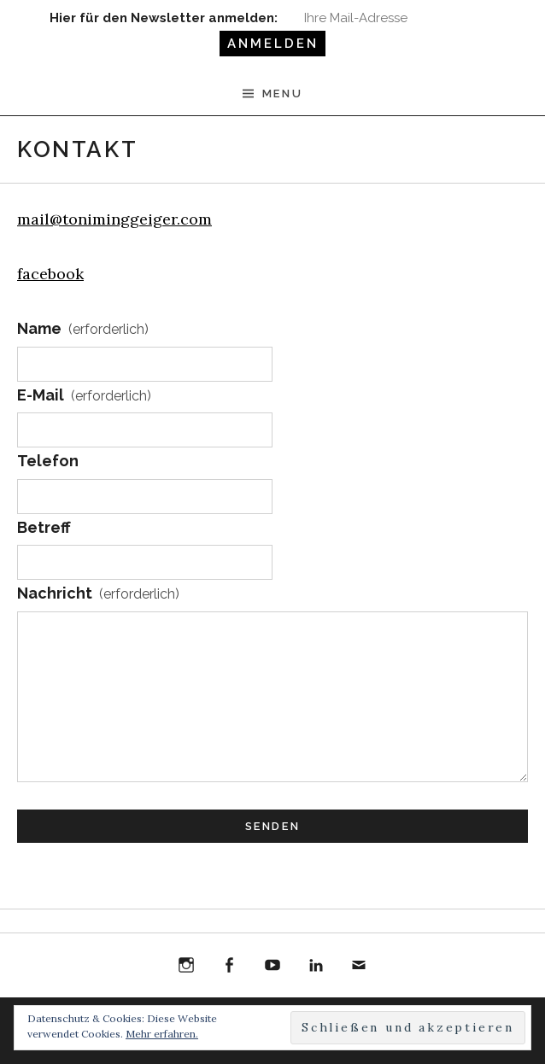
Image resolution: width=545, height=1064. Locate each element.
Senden (273, 826)
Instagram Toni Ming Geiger (186, 968)
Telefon (48, 461)
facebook (50, 274)
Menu (282, 93)
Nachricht (98, 594)
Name (83, 330)
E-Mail (84, 396)
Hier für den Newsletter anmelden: (164, 18)
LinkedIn (316, 965)
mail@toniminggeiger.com (114, 219)
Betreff (44, 527)
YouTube (272, 965)
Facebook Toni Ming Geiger (229, 968)
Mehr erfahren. (162, 1033)
